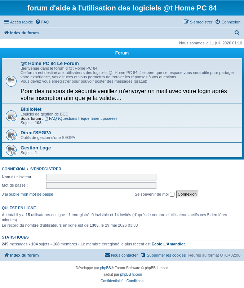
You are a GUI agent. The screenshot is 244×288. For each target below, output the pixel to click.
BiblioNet (31, 109)
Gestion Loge (36, 147)
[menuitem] (42, 22)
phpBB (105, 268)
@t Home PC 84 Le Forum (50, 63)
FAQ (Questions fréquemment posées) (80, 118)
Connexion (13, 169)
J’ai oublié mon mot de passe (27, 194)
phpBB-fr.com (131, 274)
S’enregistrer (45, 169)
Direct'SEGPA (36, 132)
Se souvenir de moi (154, 194)
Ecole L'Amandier (168, 244)
